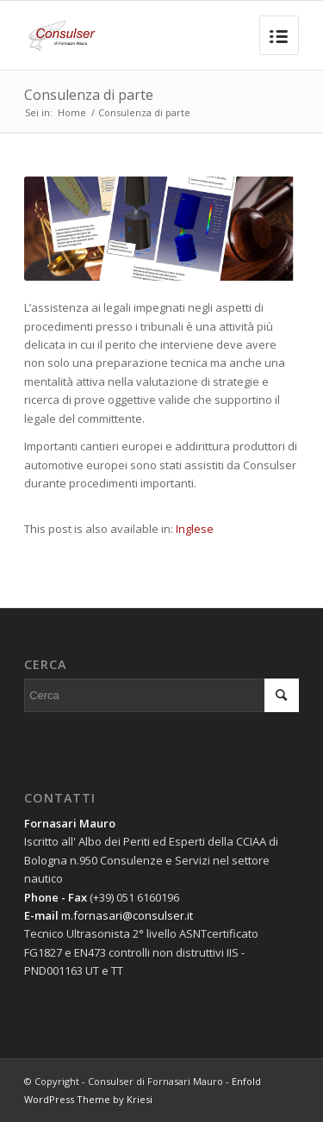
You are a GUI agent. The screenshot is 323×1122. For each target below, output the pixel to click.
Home (72, 112)
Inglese (195, 528)
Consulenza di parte (88, 94)
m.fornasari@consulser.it (127, 915)
